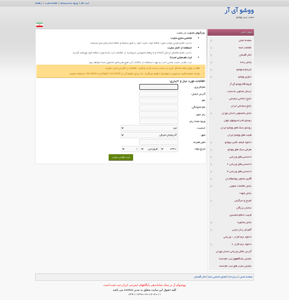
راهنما (38, 3)
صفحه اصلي (246, 277)
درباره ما (233, 277)
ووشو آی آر (239, 11)
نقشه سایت (51, 3)
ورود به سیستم (69, 3)
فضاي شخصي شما (217, 277)
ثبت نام (85, 3)
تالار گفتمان (200, 277)
